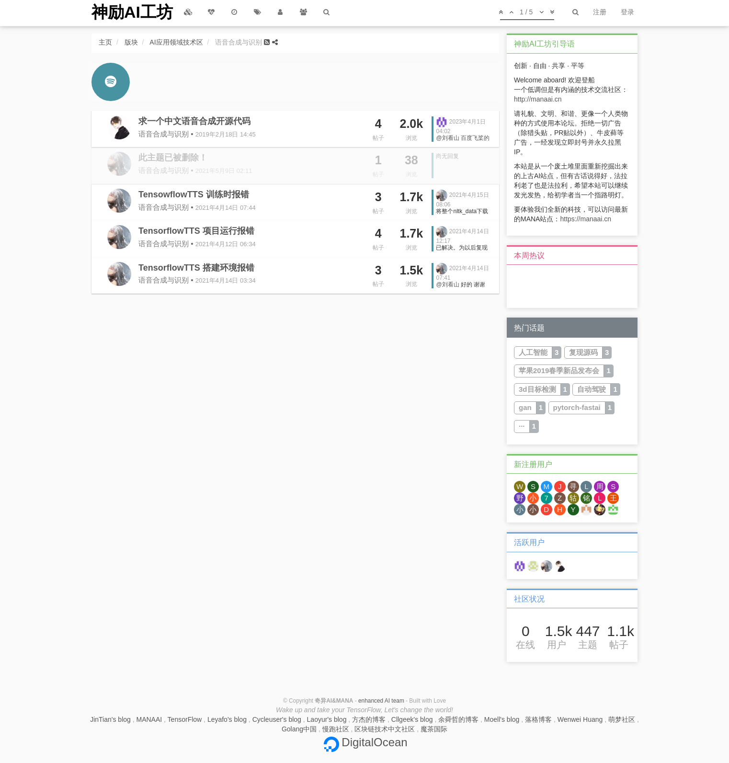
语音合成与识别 (163, 134)
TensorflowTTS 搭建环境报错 (196, 268)
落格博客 (538, 719)
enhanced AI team (381, 700)
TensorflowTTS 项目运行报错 (196, 231)
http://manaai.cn (538, 99)
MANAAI (149, 719)
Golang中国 (299, 729)
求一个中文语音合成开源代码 (194, 121)
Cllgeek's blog (412, 719)
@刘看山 (447, 138)
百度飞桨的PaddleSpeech (463, 141)
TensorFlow (185, 719)
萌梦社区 (621, 719)
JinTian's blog (110, 719)
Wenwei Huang (580, 719)
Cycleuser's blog (276, 719)
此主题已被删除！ (172, 157)
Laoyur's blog (327, 719)
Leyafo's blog (227, 719)
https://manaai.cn (585, 219)
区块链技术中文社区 (384, 729)
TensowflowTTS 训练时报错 (193, 194)
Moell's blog (502, 719)
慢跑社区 (335, 729)
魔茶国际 (434, 729)
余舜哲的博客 (458, 719)
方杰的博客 (369, 719)
